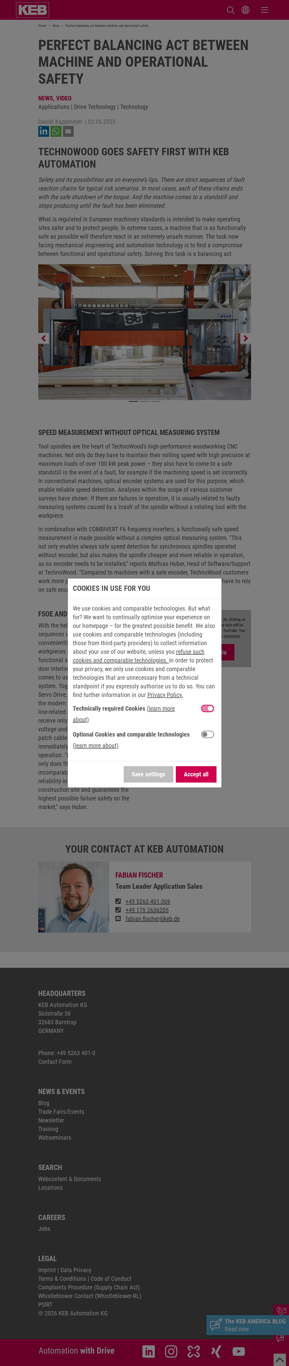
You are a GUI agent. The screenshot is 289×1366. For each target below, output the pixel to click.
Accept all (196, 774)
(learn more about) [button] (95, 745)
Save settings (148, 774)
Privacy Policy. (165, 695)
